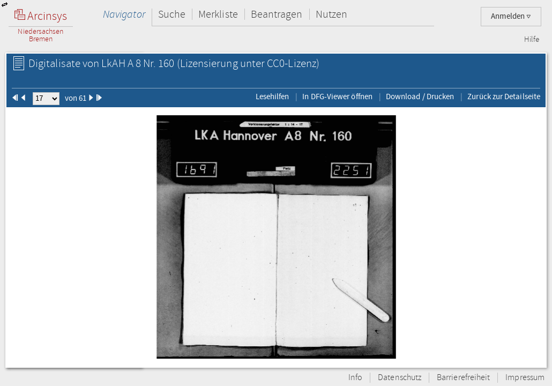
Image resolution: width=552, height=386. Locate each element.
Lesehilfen (272, 96)
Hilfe (531, 39)
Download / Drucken (420, 96)
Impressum (524, 378)
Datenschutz (399, 378)
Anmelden (511, 16)
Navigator (124, 14)
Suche (171, 14)
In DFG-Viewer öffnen (337, 96)
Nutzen (331, 14)
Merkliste (218, 14)
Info (355, 378)
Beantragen (277, 14)
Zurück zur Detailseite (503, 96)
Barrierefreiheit (463, 378)
